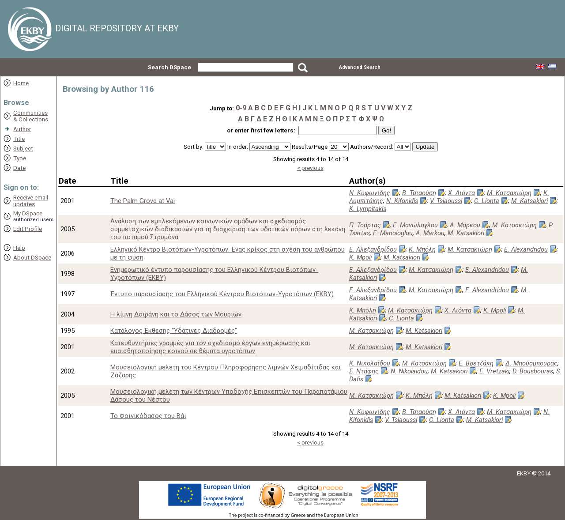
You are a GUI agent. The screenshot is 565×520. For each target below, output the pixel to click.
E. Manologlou (393, 233)
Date (19, 168)
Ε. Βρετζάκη (476, 363)
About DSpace (32, 257)
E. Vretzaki (494, 371)
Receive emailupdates (30, 200)
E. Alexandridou (526, 249)
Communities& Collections (30, 116)
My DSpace (27, 213)
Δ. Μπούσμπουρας (531, 363)
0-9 (241, 108)
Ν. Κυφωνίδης (369, 193)
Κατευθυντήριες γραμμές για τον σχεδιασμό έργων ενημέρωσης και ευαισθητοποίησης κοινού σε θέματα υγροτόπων (210, 347)
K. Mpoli (360, 257)
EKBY (524, 473)
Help (19, 248)
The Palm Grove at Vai (142, 201)
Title (19, 139)
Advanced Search (359, 67)
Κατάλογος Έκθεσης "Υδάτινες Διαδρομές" (173, 331)
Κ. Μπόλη (422, 249)
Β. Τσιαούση (419, 193)
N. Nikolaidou (409, 371)
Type (19, 158)
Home (21, 83)
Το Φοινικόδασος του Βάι (148, 416)
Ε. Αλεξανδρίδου (373, 249)
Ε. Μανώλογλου (415, 225)
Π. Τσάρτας (365, 225)
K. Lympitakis (367, 209)
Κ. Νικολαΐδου (369, 363)
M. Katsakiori (529, 201)
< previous (310, 168)
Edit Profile (27, 229)
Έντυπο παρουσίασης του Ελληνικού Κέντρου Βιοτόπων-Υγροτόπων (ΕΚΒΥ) (222, 294)
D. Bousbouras (532, 371)
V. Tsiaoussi (446, 201)
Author (22, 129)
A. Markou (430, 233)
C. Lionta (486, 201)
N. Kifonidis (402, 201)
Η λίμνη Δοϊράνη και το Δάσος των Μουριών (175, 314)
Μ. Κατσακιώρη (509, 193)
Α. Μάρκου (465, 225)
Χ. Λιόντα (461, 193)
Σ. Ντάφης (364, 371)
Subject (23, 148)
